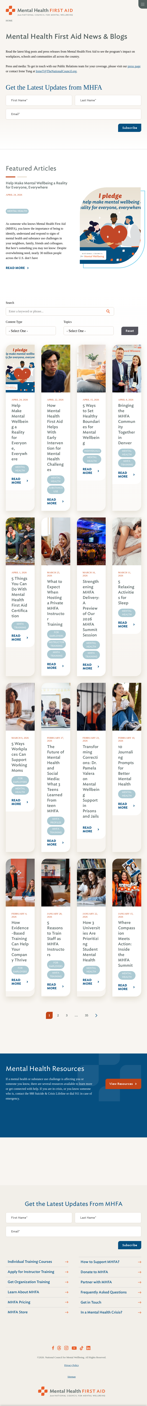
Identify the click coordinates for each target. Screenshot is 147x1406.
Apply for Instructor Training (31, 1272)
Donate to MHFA (94, 1272)
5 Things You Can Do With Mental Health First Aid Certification (19, 597)
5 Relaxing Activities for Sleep (126, 592)
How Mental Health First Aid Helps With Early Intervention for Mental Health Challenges (55, 437)
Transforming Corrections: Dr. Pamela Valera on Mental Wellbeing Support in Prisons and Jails (91, 781)
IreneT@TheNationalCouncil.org (56, 71)
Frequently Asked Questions (104, 1292)
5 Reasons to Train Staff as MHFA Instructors (55, 938)
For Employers (56, 634)
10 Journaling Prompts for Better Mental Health (126, 765)
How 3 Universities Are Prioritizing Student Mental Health (91, 941)
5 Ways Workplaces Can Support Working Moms (19, 757)
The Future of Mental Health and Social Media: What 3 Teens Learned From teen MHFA (55, 779)
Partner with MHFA (96, 1282)
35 (86, 1015)
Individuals (92, 450)
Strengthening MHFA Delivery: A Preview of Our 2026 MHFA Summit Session (91, 608)
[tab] (10, 176)
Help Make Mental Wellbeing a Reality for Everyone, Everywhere (19, 432)
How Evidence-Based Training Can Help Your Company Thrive (20, 941)
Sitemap (72, 1376)
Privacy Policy (71, 1365)
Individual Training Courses (30, 1261)
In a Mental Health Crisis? (101, 1312)
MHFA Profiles (55, 820)
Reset (130, 331)
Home (9, 20)
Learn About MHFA (23, 1292)
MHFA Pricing (19, 1302)
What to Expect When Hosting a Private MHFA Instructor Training (55, 603)
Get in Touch (91, 1302)
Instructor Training (56, 644)
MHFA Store (18, 1312)
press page (134, 66)
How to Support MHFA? (100, 1262)
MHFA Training (127, 463)
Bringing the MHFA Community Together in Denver (126, 424)
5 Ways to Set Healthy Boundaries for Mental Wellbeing (91, 424)
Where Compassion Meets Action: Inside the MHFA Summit (126, 944)
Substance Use (56, 489)
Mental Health (20, 468)
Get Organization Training (29, 1282)
